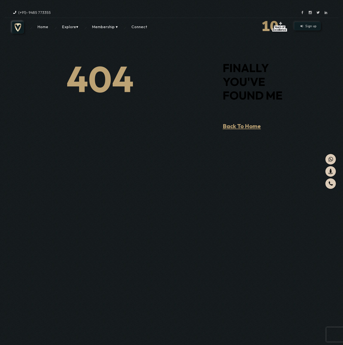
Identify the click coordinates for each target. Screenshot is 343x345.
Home (42, 26)
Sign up (308, 26)
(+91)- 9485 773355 (34, 12)
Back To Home (242, 126)
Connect (139, 26)
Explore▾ (70, 26)
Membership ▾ (105, 26)
